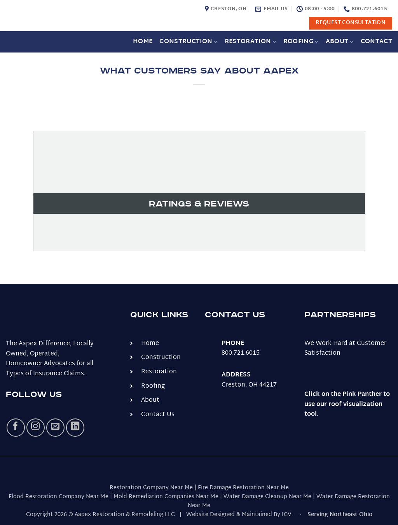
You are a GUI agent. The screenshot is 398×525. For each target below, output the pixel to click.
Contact (376, 41)
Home (142, 41)
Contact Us (158, 414)
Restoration (250, 41)
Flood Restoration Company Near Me (58, 497)
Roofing (301, 41)
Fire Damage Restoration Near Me (243, 488)
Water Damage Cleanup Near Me (267, 497)
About (340, 41)
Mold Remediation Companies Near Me (165, 497)
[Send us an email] (55, 427)
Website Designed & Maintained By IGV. (239, 514)
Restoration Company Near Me (151, 488)
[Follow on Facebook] (16, 427)
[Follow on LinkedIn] (75, 427)
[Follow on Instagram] (35, 427)
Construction (188, 41)
